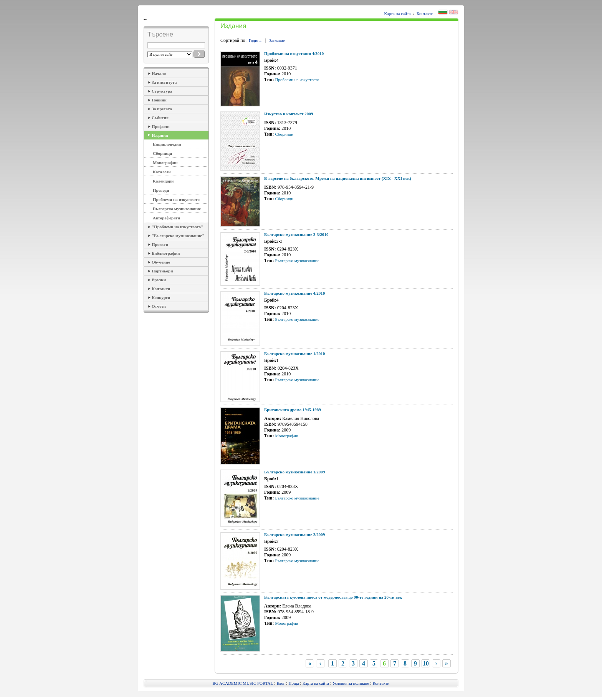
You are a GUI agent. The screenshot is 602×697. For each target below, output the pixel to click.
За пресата (162, 108)
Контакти (425, 13)
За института (164, 82)
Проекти (160, 244)
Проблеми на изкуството (176, 199)
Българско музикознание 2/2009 (294, 534)
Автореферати (166, 218)
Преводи (161, 190)
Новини (159, 100)
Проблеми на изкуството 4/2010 (294, 53)
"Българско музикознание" (178, 235)
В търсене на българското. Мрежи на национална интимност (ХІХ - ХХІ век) (337, 178)
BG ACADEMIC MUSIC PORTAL (243, 683)
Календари (163, 181)
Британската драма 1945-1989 (292, 409)
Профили (161, 126)
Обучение (161, 262)
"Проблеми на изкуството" (177, 226)
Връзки (159, 279)
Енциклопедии (167, 144)
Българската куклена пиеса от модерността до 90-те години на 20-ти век (333, 597)
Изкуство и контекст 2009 (288, 113)
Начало (159, 73)
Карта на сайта (397, 13)
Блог (281, 683)
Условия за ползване (350, 683)
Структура (162, 91)
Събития (160, 117)
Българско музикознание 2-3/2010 (296, 234)
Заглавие (277, 40)
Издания (160, 135)
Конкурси (161, 297)
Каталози (162, 171)
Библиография (166, 253)
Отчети (159, 306)
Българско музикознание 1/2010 (294, 353)
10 (426, 663)
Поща (294, 683)
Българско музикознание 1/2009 (294, 472)
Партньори (162, 271)
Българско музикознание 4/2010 (294, 293)
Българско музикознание (177, 208)
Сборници (162, 153)
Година (255, 40)
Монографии (165, 162)
